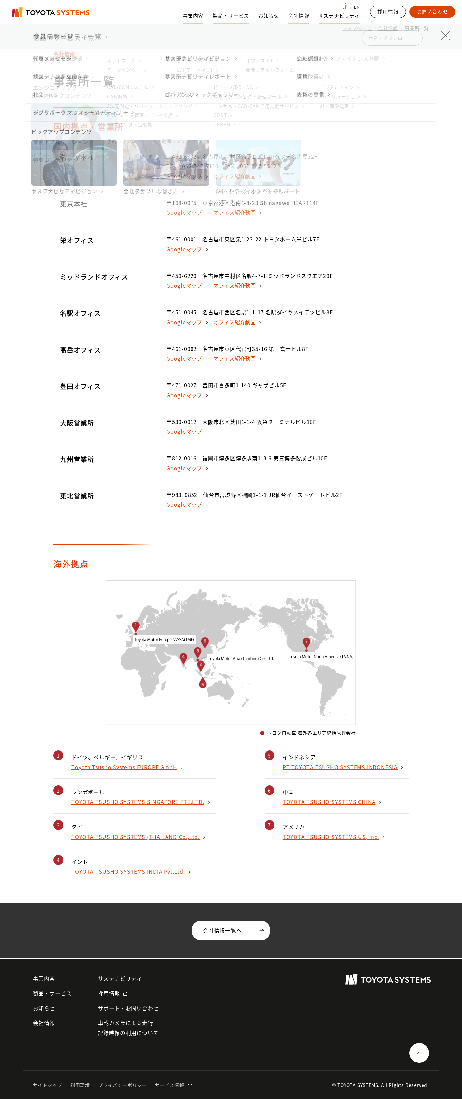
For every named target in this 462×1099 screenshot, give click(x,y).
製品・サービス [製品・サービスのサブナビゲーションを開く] (231, 15)
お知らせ (268, 15)
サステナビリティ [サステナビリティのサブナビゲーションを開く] (339, 15)
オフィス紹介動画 (235, 176)
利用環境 (80, 1085)
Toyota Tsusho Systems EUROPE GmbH (124, 767)
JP (345, 7)
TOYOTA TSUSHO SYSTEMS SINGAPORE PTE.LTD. (137, 802)
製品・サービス (52, 993)
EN (357, 7)
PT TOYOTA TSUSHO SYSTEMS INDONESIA (340, 767)
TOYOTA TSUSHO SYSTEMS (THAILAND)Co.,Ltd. (135, 837)
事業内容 (44, 978)
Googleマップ (184, 176)
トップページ (357, 28)
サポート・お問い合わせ (128, 1008)
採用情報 (109, 993)
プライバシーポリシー (122, 1085)
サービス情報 (169, 1085)
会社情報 (388, 28)
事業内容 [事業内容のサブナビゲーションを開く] (193, 15)
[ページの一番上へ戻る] (419, 1053)
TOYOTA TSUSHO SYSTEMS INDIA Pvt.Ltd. (128, 871)
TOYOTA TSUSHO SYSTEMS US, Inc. (331, 837)
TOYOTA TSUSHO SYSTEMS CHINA (329, 802)
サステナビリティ (120, 978)
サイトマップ (47, 1085)
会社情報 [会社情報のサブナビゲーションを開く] (298, 15)
